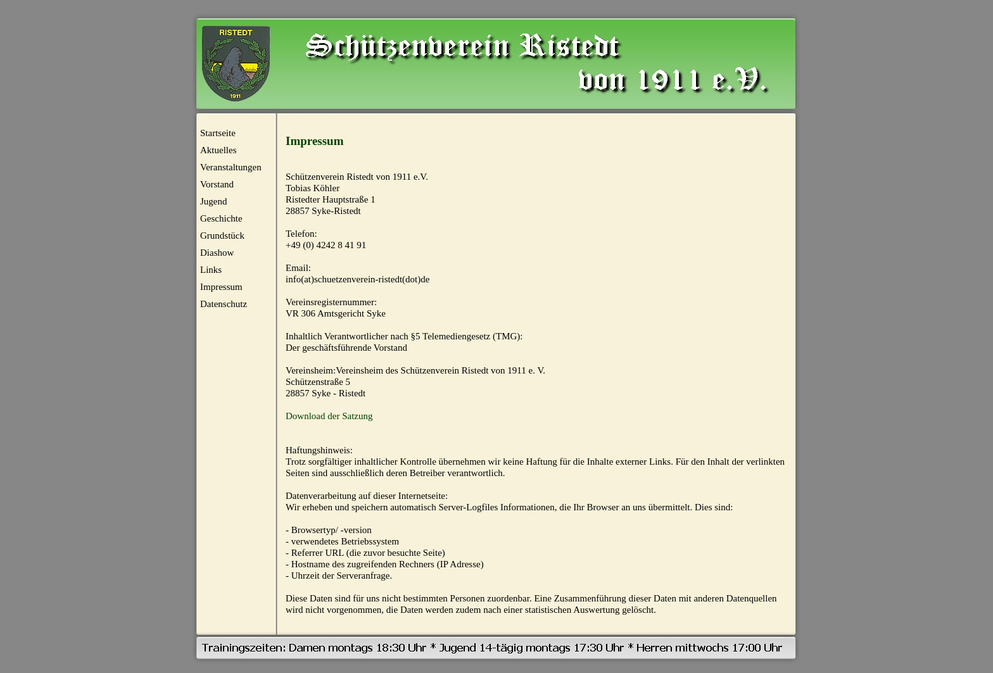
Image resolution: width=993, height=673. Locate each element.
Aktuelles (218, 150)
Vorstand (217, 184)
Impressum (221, 287)
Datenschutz (223, 304)
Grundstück (222, 235)
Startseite (218, 133)
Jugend (213, 201)
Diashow (217, 253)
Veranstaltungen (231, 167)
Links (211, 270)
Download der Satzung (329, 416)
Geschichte (221, 218)
